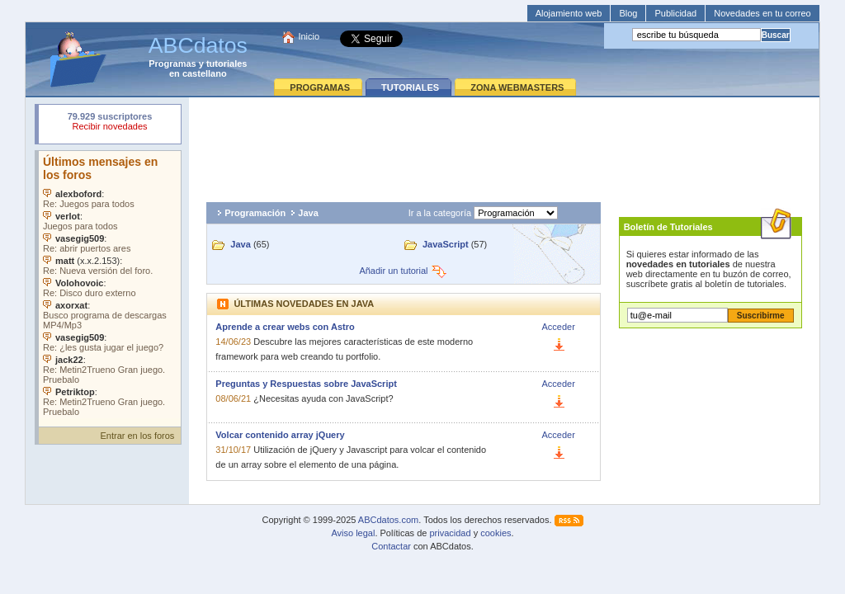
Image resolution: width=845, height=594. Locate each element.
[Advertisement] (504, 145)
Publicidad (675, 13)
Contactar (391, 546)
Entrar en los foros (137, 436)
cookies (495, 533)
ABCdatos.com (388, 520)
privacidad (449, 533)
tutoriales (227, 63)
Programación (255, 213)
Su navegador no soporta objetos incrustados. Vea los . (110, 284)
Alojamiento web (569, 13)
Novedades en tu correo (762, 13)
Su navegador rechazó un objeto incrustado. (109, 123)
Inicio (308, 36)
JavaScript (445, 244)
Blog (628, 13)
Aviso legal (353, 533)
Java (308, 213)
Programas (172, 63)
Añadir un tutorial (403, 271)
